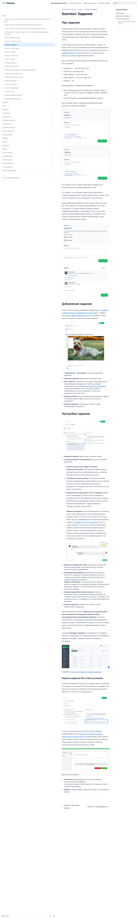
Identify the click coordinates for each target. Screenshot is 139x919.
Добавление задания (123, 16)
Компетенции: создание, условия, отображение (13, 81)
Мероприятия (11, 137)
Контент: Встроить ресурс (13, 51)
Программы (11, 133)
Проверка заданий (11, 140)
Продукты (11, 158)
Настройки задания (122, 19)
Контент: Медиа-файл (12, 104)
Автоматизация (11, 180)
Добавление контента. (60, 376)
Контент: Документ (11, 97)
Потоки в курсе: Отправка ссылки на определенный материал (13, 32)
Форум (11, 169)
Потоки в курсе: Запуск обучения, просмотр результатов (12, 25)
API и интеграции (11, 151)
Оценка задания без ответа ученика (126, 23)
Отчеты (11, 162)
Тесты (11, 126)
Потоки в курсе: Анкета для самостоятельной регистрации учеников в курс (13, 16)
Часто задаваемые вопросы (11, 199)
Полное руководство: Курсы (12, 92)
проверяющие (63, 600)
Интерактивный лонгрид (13, 118)
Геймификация (11, 176)
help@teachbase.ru (96, 45)
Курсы (11, 9)
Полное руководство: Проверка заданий (54, 743)
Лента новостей (11, 173)
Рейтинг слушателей (11, 76)
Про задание (120, 13)
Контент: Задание (11, 55)
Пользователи (11, 144)
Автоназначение (11, 184)
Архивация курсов (11, 73)
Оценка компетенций (11, 191)
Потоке (77, 686)
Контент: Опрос (10, 69)
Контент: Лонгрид (10, 100)
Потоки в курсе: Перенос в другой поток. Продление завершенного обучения (13, 41)
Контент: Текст (9, 108)
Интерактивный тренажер (13, 112)
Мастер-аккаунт (11, 155)
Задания (11, 122)
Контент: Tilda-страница (12, 48)
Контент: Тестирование (12, 58)
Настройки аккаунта (11, 148)
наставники (76, 600)
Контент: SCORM (10, 62)
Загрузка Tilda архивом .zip (12, 87)
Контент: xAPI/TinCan (11, 66)
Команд (90, 660)
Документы (11, 166)
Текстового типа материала (70, 475)
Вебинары (11, 130)
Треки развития (11, 187)
